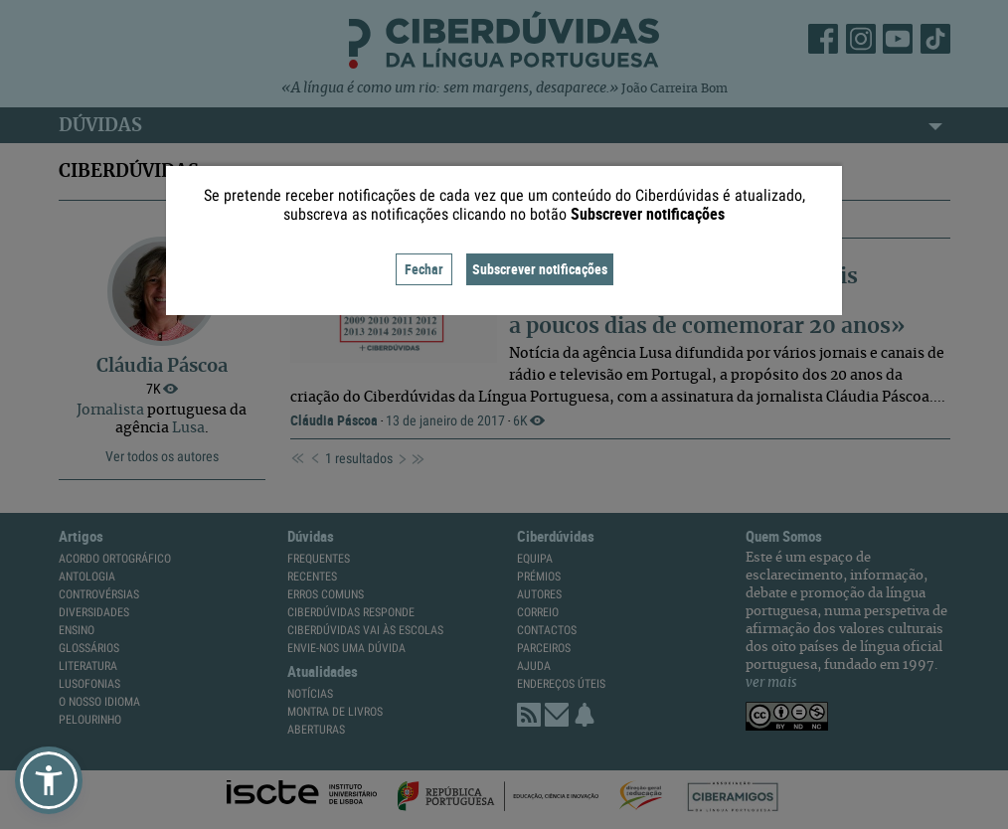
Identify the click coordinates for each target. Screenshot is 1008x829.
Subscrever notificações (539, 268)
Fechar (424, 268)
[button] (49, 780)
